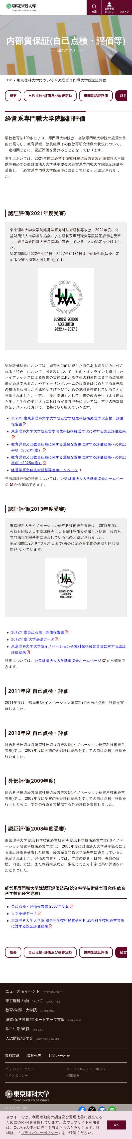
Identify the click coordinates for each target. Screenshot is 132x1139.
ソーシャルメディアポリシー (88, 1069)
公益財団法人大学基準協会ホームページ (70, 661)
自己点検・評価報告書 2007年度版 (40, 906)
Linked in (102, 1110)
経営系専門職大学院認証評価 (82, 80)
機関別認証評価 (96, 96)
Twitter (92, 1110)
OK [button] (116, 1125)
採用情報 (73, 1075)
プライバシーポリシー (21, 1069)
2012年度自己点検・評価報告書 (37, 632)
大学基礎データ (24, 913)
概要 (13, 96)
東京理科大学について (35, 80)
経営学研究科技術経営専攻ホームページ (46, 470)
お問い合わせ (59, 1056)
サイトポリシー (16, 1075)
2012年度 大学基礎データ (32, 639)
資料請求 (12, 1056)
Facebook (82, 1110)
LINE (112, 1110)
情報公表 (34, 1056)
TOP (8, 80)
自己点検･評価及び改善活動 (50, 96)
